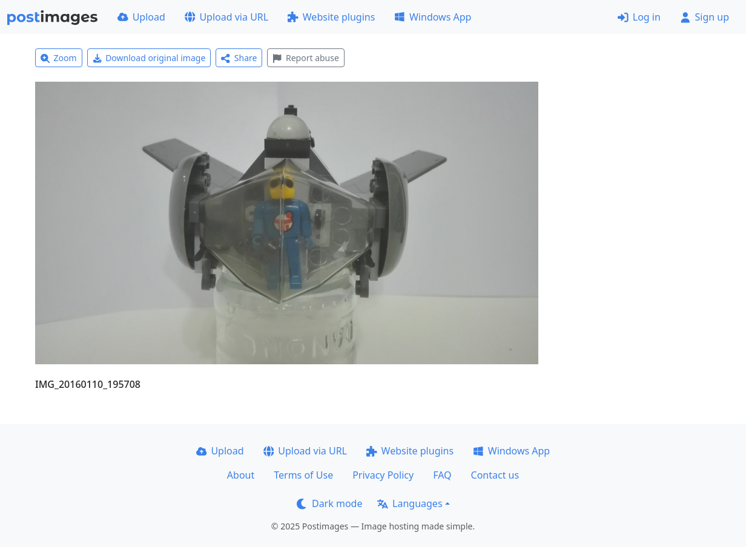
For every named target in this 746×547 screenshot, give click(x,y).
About (240, 475)
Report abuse (305, 58)
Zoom (59, 58)
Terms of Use (303, 475)
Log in (639, 17)
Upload (141, 17)
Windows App (432, 17)
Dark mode (329, 503)
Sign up (704, 17)
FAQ (442, 475)
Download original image (149, 58)
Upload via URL (226, 17)
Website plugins (331, 17)
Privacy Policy (383, 475)
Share (239, 58)
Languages (409, 503)
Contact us (495, 475)
